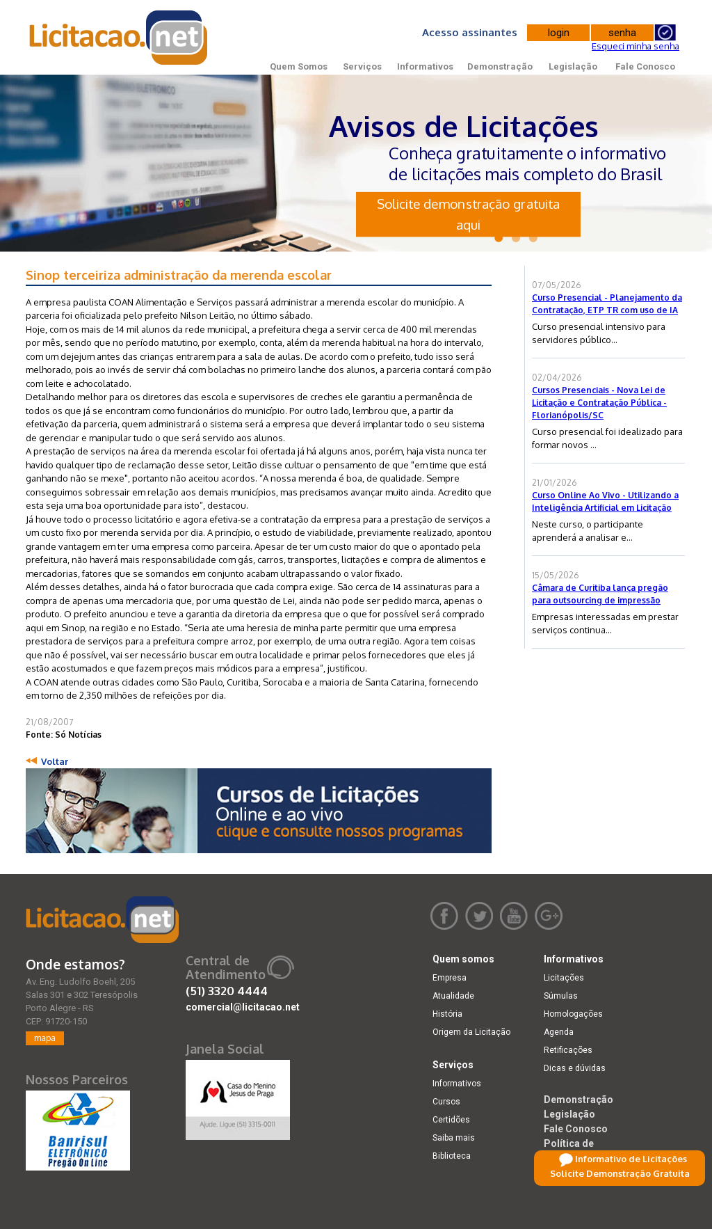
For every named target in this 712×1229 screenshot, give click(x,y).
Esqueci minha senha (635, 45)
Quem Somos (298, 66)
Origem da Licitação (471, 1032)
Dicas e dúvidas (575, 1068)
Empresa (449, 978)
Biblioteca (451, 1156)
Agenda (559, 1032)
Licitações (564, 978)
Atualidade (453, 996)
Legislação (573, 66)
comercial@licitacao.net (243, 1007)
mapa (45, 1038)
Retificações (568, 1050)
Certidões (451, 1120)
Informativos (425, 66)
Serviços (362, 66)
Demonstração (500, 66)
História (447, 1014)
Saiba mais (453, 1138)
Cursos (446, 1102)
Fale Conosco (645, 66)
